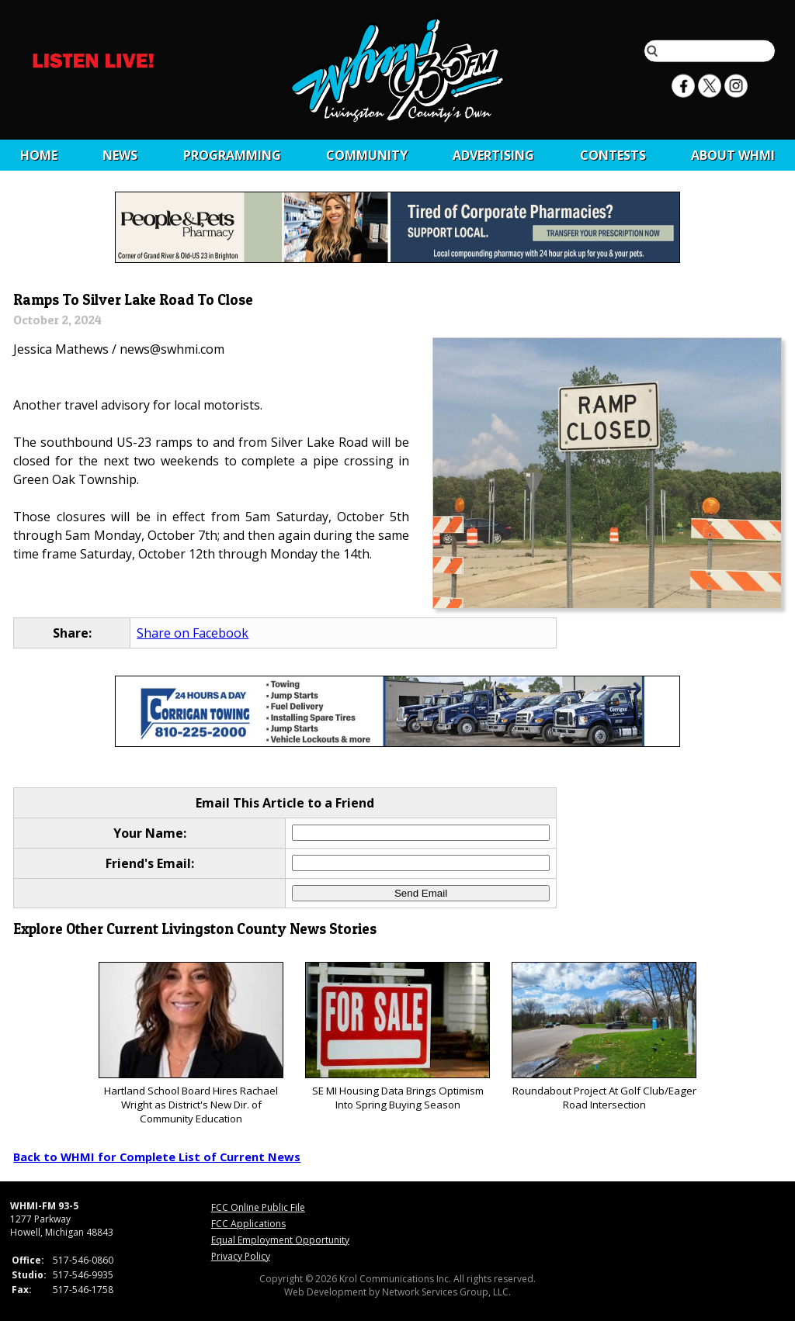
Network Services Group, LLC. (446, 1292)
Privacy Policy (240, 1256)
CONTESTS (613, 155)
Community (367, 155)
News (119, 155)
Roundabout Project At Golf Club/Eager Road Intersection (604, 1037)
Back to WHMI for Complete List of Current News (156, 1156)
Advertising (493, 155)
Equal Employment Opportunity (280, 1240)
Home (38, 155)
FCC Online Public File (258, 1207)
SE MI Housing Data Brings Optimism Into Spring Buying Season (397, 1037)
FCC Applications (248, 1223)
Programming (232, 155)
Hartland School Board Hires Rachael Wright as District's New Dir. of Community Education (191, 1044)
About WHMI (733, 155)
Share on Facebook (192, 632)
